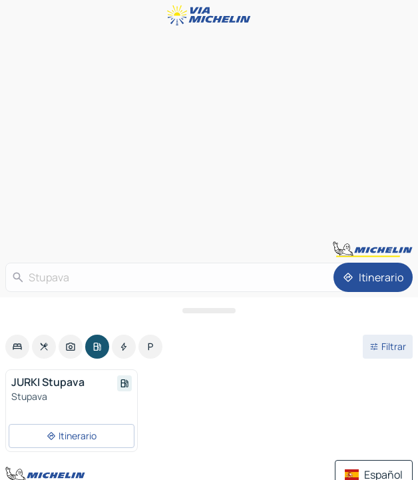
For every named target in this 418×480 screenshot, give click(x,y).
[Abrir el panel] (209, 310)
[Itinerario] (373, 277)
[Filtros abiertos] (388, 347)
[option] (17, 347)
